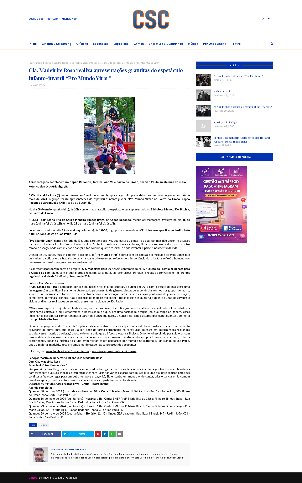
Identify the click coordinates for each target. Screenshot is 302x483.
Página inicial (36, 63)
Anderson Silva (76, 449)
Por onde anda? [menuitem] (214, 44)
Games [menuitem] (139, 44)
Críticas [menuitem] (82, 44)
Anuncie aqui (69, 19)
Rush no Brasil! (221, 91)
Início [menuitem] (33, 44)
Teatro (48, 63)
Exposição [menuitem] (121, 44)
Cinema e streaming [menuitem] (56, 44)
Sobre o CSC (36, 19)
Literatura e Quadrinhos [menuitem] (166, 44)
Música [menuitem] (193, 44)
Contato (52, 19)
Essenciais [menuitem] (100, 44)
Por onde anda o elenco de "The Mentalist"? (238, 76)
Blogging (33, 477)
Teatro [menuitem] (236, 44)
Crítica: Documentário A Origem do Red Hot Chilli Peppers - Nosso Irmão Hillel (241, 139)
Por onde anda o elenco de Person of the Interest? (242, 106)
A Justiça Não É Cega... (226, 122)
